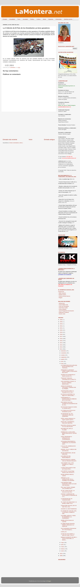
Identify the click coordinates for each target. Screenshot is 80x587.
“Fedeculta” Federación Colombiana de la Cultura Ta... (69, 378)
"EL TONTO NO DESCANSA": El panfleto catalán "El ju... (69, 502)
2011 (61, 349)
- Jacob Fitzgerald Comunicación (66, 310)
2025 (61, 321)
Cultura (38, 19)
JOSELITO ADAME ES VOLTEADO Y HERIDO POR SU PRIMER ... (68, 387)
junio (62, 363)
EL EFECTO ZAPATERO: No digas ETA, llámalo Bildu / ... (68, 395)
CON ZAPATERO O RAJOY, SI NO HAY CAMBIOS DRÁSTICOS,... (68, 383)
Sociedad (25, 19)
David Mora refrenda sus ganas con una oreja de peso (68, 426)
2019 (61, 332)
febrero (63, 548)
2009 (61, 555)
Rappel (60, 297)
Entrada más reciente (10, 139)
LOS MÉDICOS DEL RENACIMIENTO (66, 457)
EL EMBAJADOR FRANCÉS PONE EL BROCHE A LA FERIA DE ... (68, 525)
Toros (18, 19)
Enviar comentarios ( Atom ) (16, 142)
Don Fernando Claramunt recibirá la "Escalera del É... (69, 407)
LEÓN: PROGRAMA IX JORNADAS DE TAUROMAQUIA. (66, 438)
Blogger (49, 581)
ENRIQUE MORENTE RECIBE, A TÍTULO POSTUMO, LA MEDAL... (69, 538)
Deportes (50, 19)
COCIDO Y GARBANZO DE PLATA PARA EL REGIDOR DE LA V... (69, 495)
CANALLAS (64, 531)
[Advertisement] (29, 125)
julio (62, 361)
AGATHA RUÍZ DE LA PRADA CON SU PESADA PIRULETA (68, 460)
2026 (61, 319)
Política (32, 19)
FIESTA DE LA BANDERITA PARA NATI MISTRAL (67, 422)
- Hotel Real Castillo (63, 307)
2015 (61, 340)
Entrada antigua (49, 139)
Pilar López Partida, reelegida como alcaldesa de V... (68, 488)
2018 (61, 334)
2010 (61, 553)
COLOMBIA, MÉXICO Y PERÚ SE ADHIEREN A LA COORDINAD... (68, 517)
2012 (61, 347)
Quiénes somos (68, 19)
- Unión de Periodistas (63, 306)
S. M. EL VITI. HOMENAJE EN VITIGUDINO (68, 446)
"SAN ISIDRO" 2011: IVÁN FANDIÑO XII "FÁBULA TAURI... (67, 464)
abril (62, 544)
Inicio (30, 139)
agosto (63, 359)
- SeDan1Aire (61, 303)
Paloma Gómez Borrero (64, 296)
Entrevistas (59, 19)
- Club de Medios (62, 309)
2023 (61, 323)
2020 (61, 330)
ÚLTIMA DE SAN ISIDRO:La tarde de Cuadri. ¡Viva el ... (68, 534)
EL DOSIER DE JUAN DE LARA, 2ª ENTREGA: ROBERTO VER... (69, 512)
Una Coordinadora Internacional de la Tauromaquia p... (68, 529)
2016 (61, 338)
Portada (5, 19)
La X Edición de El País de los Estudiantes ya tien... (68, 411)
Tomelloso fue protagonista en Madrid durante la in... (68, 375)
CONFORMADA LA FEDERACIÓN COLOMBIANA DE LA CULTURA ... (69, 399)
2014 (61, 342)
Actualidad (12, 19)
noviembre (63, 353)
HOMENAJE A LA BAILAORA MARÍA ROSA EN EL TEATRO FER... (69, 433)
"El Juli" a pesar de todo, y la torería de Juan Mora (68, 491)
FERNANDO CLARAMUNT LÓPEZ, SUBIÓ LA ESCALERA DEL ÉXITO (69, 371)
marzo (62, 546)
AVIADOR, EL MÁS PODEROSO (69, 508)
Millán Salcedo (62, 293)
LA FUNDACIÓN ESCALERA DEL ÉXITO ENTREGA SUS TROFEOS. (69, 366)
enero (62, 550)
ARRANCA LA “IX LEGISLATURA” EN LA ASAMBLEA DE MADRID (67, 479)
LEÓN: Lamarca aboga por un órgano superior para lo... (68, 419)
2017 (61, 336)
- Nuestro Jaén (61, 313)
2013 (61, 344)
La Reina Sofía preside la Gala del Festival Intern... (68, 468)
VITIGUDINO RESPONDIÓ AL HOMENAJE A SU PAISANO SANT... (68, 442)
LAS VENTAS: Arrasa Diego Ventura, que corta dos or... (68, 472)
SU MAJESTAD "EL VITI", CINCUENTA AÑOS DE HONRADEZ (67, 415)
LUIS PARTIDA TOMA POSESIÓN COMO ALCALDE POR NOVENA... (69, 484)
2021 (61, 328)
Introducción (61, 291)
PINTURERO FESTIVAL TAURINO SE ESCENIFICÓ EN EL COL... (69, 403)
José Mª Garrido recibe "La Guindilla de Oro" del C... (67, 391)
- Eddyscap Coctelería (63, 312)
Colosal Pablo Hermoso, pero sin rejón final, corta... (69, 506)
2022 (61, 326)
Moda (44, 19)
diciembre (63, 350)
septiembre (64, 357)
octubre (63, 355)
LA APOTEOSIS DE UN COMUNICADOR (66, 499)
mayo (62, 542)
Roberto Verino (62, 294)
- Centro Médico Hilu (63, 304)
